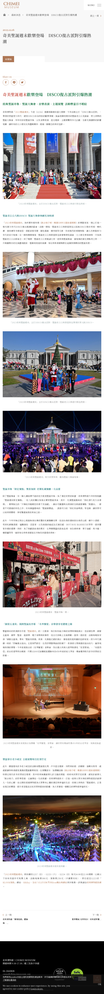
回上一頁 (94, 16)
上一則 (8, 915)
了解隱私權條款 (9, 980)
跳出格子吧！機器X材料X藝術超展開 (58, 222)
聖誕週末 (32, 631)
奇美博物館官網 (94, 882)
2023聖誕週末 (21, 111)
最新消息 (16, 15)
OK (99, 984)
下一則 (95, 915)
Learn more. (37, 988)
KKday (26, 882)
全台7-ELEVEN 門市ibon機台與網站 (49, 882)
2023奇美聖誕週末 (13, 222)
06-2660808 (8, 971)
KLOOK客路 (8, 882)
